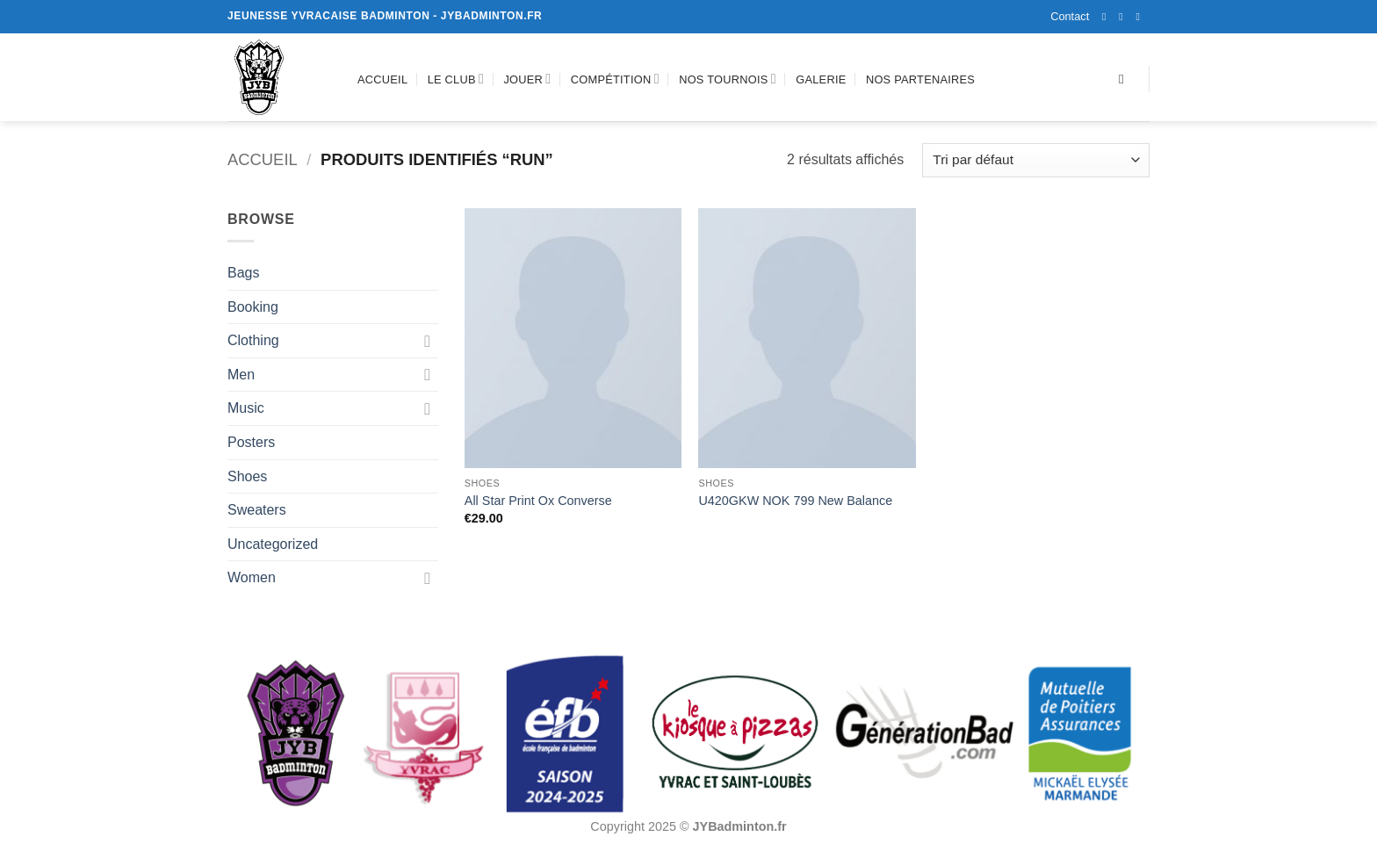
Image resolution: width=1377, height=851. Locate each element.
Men (241, 374)
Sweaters (256, 509)
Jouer (527, 78)
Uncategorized (272, 544)
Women (251, 577)
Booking (252, 306)
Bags (243, 272)
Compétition (615, 78)
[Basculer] (427, 340)
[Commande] (1036, 160)
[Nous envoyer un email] (1140, 17)
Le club (456, 78)
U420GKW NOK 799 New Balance (795, 501)
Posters (251, 442)
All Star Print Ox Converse (538, 501)
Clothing (253, 340)
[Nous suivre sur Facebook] (1107, 17)
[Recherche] (1125, 79)
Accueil (382, 79)
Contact (1069, 16)
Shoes (247, 476)
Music (245, 407)
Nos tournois (727, 78)
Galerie (821, 79)
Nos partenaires (920, 79)
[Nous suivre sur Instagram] (1124, 17)
